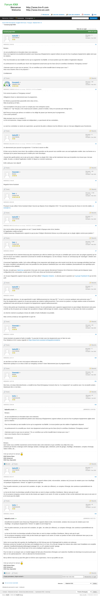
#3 (95, 143)
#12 (95, 404)
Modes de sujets (92, 31)
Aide (95, 14)
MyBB (7, 595)
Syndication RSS (39, 592)
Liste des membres (58, 14)
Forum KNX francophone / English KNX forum (14, 22)
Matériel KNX (36, 22)
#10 (95, 357)
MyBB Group (19, 595)
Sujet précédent (9, 576)
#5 (95, 202)
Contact (5, 592)
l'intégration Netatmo (48, 276)
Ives (13, 193)
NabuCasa (20, 270)
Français (29, 22)
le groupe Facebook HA (82, 276)
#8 (95, 295)
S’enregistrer (29, 18)
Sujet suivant (19, 576)
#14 (95, 513)
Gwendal (15, 172)
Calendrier (87, 14)
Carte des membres (74, 14)
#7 (95, 250)
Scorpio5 (15, 82)
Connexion (20, 18)
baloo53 (15, 36)
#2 (95, 89)
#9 (95, 334)
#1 (95, 44)
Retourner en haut (13, 592)
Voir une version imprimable (11, 582)
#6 (95, 225)
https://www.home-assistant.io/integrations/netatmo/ (44, 340)
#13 (95, 476)
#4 (95, 180)
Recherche (46, 14)
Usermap (47, 592)
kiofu (14, 396)
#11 (95, 381)
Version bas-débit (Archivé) (26, 592)
